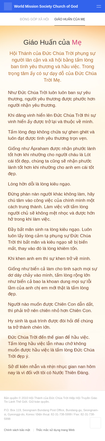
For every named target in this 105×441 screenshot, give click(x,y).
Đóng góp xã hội (34, 19)
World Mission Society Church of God (46, 6)
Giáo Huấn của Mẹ (69, 19)
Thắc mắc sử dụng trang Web (55, 429)
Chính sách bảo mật (17, 429)
